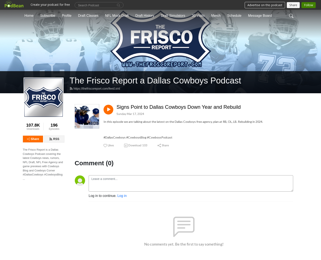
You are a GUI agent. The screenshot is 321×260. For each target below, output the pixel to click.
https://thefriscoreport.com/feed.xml (95, 88)
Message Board (260, 15)
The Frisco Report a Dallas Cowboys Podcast (155, 80)
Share (33, 139)
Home (29, 15)
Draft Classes (88, 15)
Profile (66, 15)
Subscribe (47, 15)
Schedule (234, 15)
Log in (122, 196)
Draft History (144, 15)
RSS (54, 139)
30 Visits (198, 15)
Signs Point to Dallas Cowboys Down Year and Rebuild (178, 107)
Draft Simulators (173, 15)
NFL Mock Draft (117, 15)
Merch (215, 15)
